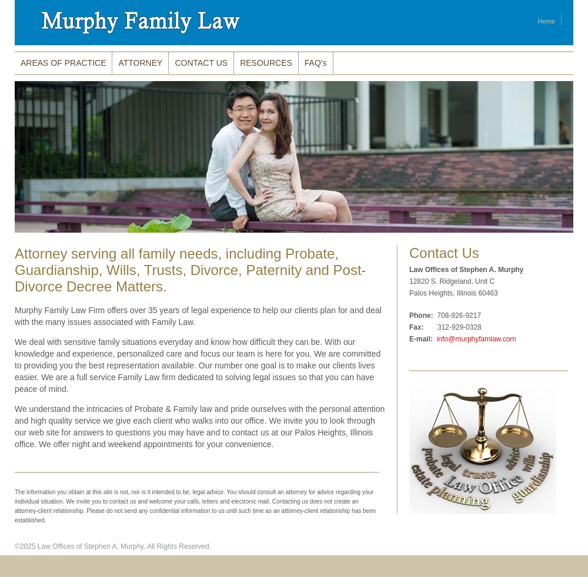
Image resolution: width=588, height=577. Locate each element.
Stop (20, 242)
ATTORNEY (140, 63)
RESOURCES (266, 63)
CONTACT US (201, 63)
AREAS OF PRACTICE (63, 63)
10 (569, 242)
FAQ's (316, 63)
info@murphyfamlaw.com (475, 339)
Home (546, 21)
